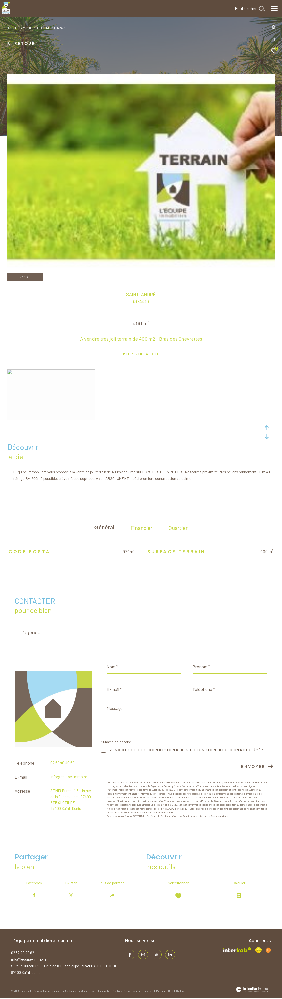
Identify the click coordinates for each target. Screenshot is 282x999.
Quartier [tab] (178, 527)
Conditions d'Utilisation (195, 816)
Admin (137, 990)
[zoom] (51, 373)
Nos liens (149, 990)
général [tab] (104, 527)
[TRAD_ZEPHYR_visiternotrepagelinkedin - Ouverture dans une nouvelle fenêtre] (170, 954)
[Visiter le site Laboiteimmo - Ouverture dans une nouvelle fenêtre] (252, 990)
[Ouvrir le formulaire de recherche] (250, 8)
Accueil (13, 28)
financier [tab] (141, 527)
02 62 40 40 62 (62, 762)
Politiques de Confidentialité (161, 816)
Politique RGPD (164, 990)
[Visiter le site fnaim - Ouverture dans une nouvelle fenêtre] (258, 950)
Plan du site (103, 990)
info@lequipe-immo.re (68, 776)
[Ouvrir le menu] (274, 8)
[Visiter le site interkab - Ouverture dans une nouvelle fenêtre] (237, 949)
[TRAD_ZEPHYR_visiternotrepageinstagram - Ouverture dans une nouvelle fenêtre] (143, 954)
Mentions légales (121, 990)
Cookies (180, 991)
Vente (27, 28)
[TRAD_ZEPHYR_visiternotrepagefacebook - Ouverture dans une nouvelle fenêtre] (129, 954)
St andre (43, 28)
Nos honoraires (86, 990)
